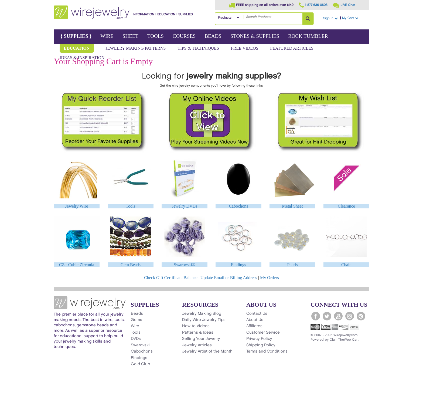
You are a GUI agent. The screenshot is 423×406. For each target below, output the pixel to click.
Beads (212, 36)
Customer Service (263, 332)
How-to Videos (196, 326)
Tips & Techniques (198, 48)
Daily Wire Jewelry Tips (204, 320)
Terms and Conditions (267, 351)
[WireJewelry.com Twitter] (327, 316)
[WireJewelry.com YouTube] (338, 316)
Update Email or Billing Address (228, 277)
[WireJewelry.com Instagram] (349, 316)
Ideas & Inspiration (82, 57)
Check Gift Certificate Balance (170, 277)
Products (224, 17)
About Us (254, 320)
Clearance (346, 206)
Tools (155, 36)
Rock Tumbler (308, 36)
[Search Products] (307, 19)
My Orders (269, 277)
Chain (346, 264)
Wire (107, 36)
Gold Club (140, 364)
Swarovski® (184, 264)
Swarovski (140, 345)
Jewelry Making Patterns (136, 48)
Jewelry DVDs (184, 206)
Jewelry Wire (76, 206)
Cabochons (238, 206)
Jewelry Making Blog (201, 314)
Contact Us (256, 314)
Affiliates (254, 326)
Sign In (330, 18)
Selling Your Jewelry (201, 339)
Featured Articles (291, 48)
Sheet (130, 36)
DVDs (136, 339)
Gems (136, 320)
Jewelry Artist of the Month (207, 351)
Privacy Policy (259, 339)
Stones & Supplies (254, 36)
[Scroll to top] (61, 401)
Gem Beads (131, 264)
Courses (184, 36)
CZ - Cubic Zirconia (76, 264)
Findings (238, 264)
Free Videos (244, 48)
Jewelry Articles (197, 345)
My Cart (355, 17)
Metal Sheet (292, 206)
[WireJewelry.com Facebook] (315, 316)
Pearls (292, 264)
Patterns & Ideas (197, 332)
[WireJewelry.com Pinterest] (361, 316)
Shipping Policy (260, 345)
